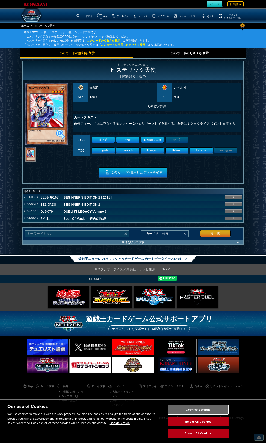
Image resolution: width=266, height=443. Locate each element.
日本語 (103, 139)
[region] (133, 421)
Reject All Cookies (198, 421)
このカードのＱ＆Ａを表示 (103, 40)
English (103, 150)
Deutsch (128, 150)
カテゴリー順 (69, 396)
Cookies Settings (198, 409)
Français (152, 150)
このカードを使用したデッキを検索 (123, 44)
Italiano (176, 150)
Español (201, 150)
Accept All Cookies (198, 433)
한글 (128, 139)
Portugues (225, 150)
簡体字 (177, 139)
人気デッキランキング (123, 394)
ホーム (25, 25)
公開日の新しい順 (72, 391)
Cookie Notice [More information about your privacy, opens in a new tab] (120, 423)
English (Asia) (152, 139)
